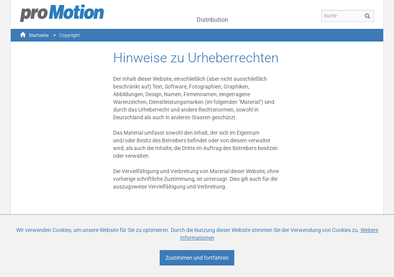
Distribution (212, 19)
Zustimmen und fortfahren (197, 258)
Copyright (69, 35)
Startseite (38, 35)
